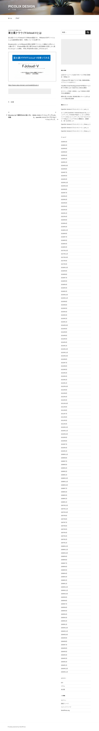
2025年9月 (64, 148)
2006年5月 (64, 570)
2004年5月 (64, 651)
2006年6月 (64, 566)
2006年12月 (64, 546)
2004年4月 (64, 655)
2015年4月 (64, 311)
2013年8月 (64, 359)
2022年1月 (64, 213)
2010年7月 (64, 444)
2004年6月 (64, 648)
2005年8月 (64, 600)
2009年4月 (64, 468)
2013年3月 (64, 376)
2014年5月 (64, 339)
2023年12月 (64, 182)
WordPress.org (65, 710)
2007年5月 (64, 529)
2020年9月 (64, 220)
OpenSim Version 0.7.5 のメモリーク (71, 109)
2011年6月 (64, 417)
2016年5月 (64, 281)
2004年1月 (64, 665)
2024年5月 (64, 175)
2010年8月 (64, 441)
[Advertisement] (29, 91)
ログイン (63, 700)
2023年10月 (64, 186)
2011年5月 (64, 420)
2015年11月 (64, 298)
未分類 (12, 102)
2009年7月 (64, 461)
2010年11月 (64, 430)
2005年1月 (64, 624)
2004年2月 (64, 661)
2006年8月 (64, 559)
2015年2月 (64, 318)
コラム (63, 686)
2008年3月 (64, 495)
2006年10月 (64, 553)
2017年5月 (64, 260)
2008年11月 (64, 481)
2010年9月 (64, 437)
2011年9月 (64, 407)
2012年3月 (64, 400)
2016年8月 (64, 274)
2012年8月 (64, 393)
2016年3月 (64, 288)
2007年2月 (64, 539)
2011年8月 (64, 410)
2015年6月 (64, 305)
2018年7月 (64, 237)
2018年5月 (64, 240)
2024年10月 (64, 165)
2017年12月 (64, 250)
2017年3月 (64, 264)
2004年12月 (64, 627)
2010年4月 (64, 447)
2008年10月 (64, 485)
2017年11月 (64, 254)
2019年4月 (64, 223)
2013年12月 (64, 349)
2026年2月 (64, 145)
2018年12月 (64, 230)
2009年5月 (64, 464)
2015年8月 (64, 301)
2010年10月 (64, 434)
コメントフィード (66, 707)
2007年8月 (64, 519)
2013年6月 (64, 366)
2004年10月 (64, 634)
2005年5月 (64, 610)
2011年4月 (64, 424)
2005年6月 (64, 607)
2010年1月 (64, 451)
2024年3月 (64, 179)
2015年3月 (64, 315)
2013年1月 (64, 383)
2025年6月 (64, 152)
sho (20, 30)
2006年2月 (64, 580)
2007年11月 (64, 509)
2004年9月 (64, 638)
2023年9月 (64, 189)
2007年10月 (64, 512)
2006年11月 (64, 549)
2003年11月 (64, 672)
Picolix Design (21, 6)
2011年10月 (64, 403)
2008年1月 (64, 502)
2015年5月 (64, 308)
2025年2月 (64, 158)
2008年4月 (64, 492)
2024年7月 (64, 172)
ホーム (10, 18)
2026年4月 (64, 141)
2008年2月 (64, 498)
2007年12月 (64, 505)
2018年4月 (64, 243)
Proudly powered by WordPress (17, 727)
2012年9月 (64, 390)
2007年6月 (64, 526)
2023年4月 (64, 196)
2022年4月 (64, 206)
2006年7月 (64, 563)
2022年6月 (64, 203)
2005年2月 (64, 621)
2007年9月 (64, 515)
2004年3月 (64, 658)
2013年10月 (64, 356)
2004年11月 (64, 631)
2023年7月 (64, 192)
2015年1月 (64, 322)
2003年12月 (64, 668)
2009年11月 (64, 454)
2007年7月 (64, 522)
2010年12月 (64, 427)
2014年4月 (64, 342)
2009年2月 (64, 471)
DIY (62, 682)
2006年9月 (64, 556)
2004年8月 (64, 641)
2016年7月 (64, 277)
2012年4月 (64, 396)
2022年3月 (64, 209)
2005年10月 (64, 593)
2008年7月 (64, 488)
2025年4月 (64, 155)
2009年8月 (64, 458)
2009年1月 (64, 475)
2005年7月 (64, 604)
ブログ (17, 18)
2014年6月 (64, 335)
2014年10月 (64, 325)
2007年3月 (64, 536)
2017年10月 (64, 257)
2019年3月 (64, 226)
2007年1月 (64, 542)
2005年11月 (64, 590)
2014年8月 (64, 332)
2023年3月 (64, 199)
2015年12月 (64, 294)
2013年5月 (64, 369)
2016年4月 (64, 284)
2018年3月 (64, 247)
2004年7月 (64, 644)
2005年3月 (64, 617)
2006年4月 (64, 573)
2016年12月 (64, 267)
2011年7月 (64, 413)
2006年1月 (64, 583)
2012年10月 (64, 386)
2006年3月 (64, 576)
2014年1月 (64, 345)
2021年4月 (64, 216)
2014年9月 (64, 328)
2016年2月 (64, 291)
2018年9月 (64, 233)
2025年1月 (64, 162)
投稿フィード (65, 703)
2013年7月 (64, 362)
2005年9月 (64, 597)
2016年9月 (64, 271)
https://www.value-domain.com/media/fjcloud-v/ (23, 85)
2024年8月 (64, 169)
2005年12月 (64, 587)
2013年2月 (64, 379)
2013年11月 (64, 352)
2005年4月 (64, 614)
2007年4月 (64, 532)
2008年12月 (64, 478)
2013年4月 (64, 373)
